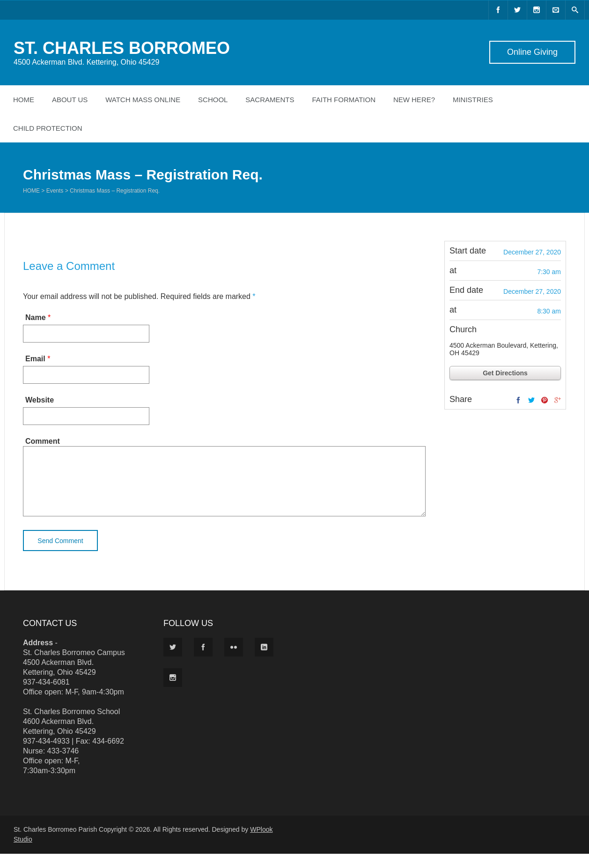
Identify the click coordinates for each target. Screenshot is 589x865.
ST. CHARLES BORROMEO (122, 48)
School (213, 100)
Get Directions (505, 373)
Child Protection (47, 128)
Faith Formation (343, 100)
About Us (70, 100)
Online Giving (532, 52)
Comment (42, 441)
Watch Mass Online (142, 100)
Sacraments (269, 100)
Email (35, 359)
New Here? (414, 100)
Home (23, 100)
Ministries (473, 100)
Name (35, 317)
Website (39, 400)
